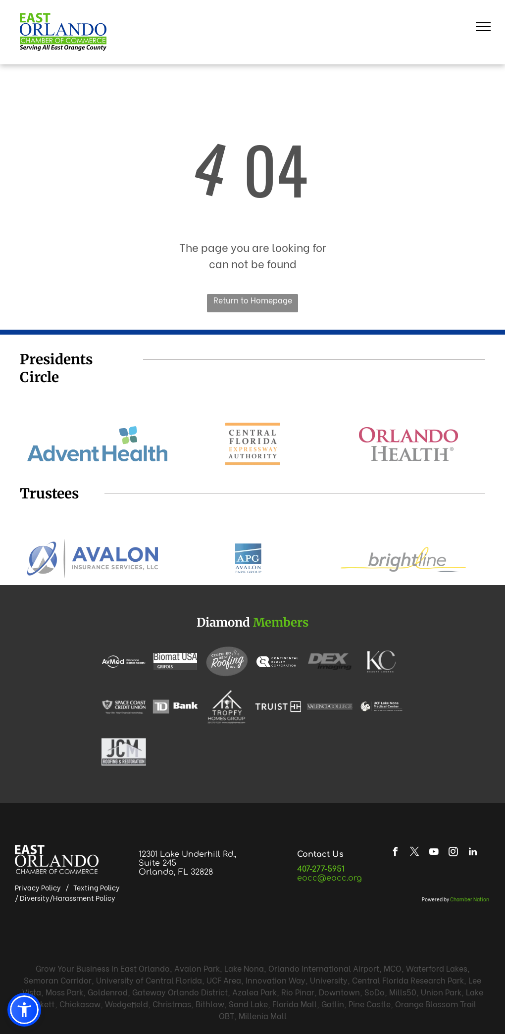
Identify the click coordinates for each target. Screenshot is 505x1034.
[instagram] (453, 853)
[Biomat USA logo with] (175, 661)
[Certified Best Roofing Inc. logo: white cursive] (227, 661)
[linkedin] (473, 853)
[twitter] (415, 853)
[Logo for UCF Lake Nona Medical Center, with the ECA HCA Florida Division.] (381, 706)
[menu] (483, 27)
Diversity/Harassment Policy (67, 897)
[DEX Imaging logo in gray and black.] (329, 661)
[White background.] (278, 661)
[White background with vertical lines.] (278, 706)
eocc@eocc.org (329, 878)
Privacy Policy (38, 887)
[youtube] (434, 853)
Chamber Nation (469, 899)
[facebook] (396, 853)
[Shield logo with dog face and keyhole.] (124, 706)
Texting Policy (96, 887)
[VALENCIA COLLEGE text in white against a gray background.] (330, 706)
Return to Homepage (252, 299)
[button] (24, 1009)
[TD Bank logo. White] (175, 706)
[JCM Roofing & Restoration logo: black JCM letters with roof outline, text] (124, 751)
